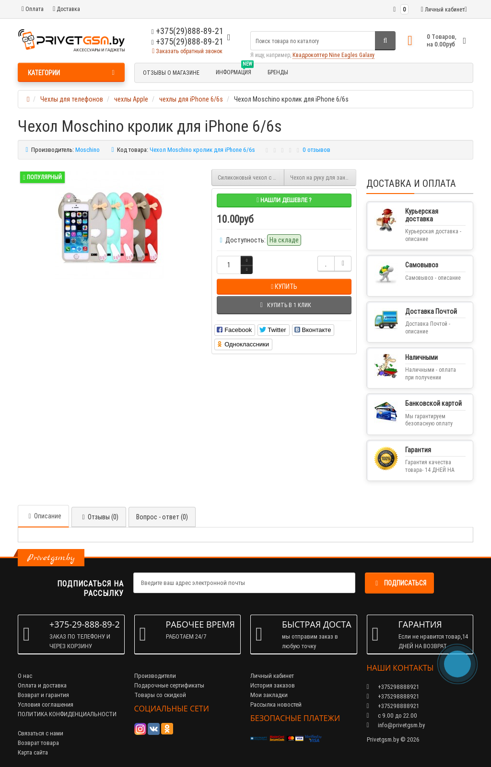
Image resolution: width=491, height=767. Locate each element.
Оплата (33, 8)
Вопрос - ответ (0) (162, 517)
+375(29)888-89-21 (187, 41)
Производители (155, 676)
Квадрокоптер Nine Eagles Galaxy (333, 54)
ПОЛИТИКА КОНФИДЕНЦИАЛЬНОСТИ (67, 714)
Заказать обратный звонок (187, 51)
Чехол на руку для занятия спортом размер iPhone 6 (323, 177)
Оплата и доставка (42, 685)
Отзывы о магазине (171, 72)
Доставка (66, 8)
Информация (235, 71)
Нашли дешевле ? (284, 200)
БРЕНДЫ (278, 72)
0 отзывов (316, 150)
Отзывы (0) (98, 517)
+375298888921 (393, 696)
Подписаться (399, 583)
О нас (25, 676)
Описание (43, 516)
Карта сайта (33, 752)
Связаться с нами (40, 733)
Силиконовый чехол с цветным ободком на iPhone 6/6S (251, 177)
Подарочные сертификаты (169, 685)
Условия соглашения (45, 704)
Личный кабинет (272, 676)
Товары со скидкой (160, 695)
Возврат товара (38, 743)
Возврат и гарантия (43, 695)
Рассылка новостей (276, 704)
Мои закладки (269, 695)
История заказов (272, 685)
